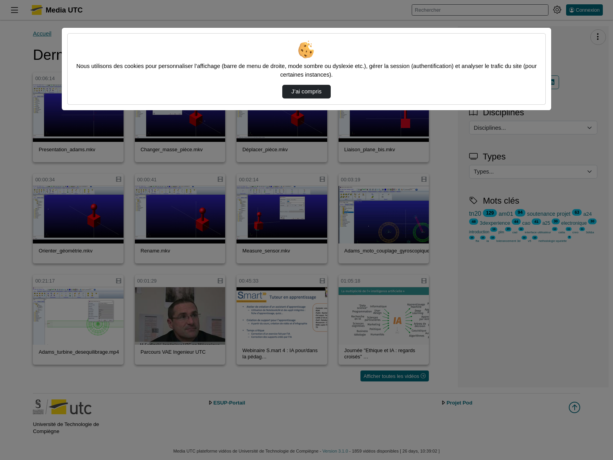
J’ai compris (306, 91)
